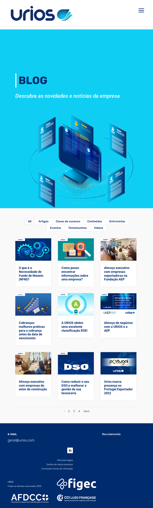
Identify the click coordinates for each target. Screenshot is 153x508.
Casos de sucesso (68, 221)
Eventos (55, 228)
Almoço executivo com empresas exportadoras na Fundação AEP (116, 273)
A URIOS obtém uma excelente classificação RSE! (74, 326)
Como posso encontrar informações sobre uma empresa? (74, 273)
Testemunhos (77, 228)
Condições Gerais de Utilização (57, 468)
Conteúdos (94, 221)
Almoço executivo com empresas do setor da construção (33, 385)
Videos (98, 228)
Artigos (44, 221)
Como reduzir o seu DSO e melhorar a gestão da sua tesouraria (75, 387)
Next (87, 411)
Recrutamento (111, 434)
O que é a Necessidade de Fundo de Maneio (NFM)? (31, 273)
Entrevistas (117, 221)
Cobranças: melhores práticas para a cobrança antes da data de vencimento (32, 330)
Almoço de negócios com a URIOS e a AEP (118, 326)
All (29, 221)
